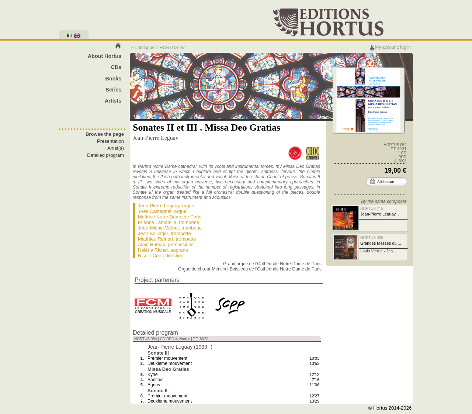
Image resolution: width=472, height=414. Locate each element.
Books (113, 79)
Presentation (110, 141)
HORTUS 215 (371, 209)
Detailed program (105, 155)
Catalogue (144, 47)
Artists (113, 101)
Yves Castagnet (154, 211)
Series (113, 90)
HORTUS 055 (371, 238)
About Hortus (104, 56)
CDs (116, 67)
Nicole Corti (150, 255)
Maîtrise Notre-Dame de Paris (169, 217)
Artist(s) (115, 148)
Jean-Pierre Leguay (159, 205)
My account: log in (390, 47)
